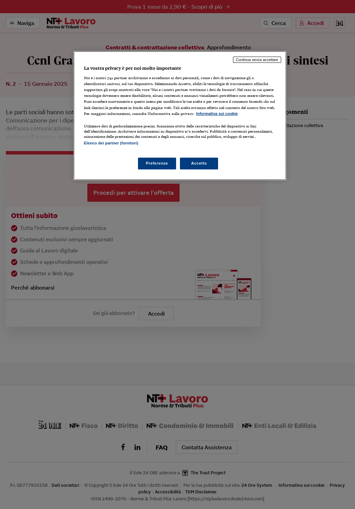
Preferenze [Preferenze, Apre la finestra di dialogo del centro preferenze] (157, 163)
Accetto (199, 163)
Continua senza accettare (257, 60)
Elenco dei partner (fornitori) (111, 143)
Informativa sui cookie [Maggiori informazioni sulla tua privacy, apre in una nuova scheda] (217, 113)
